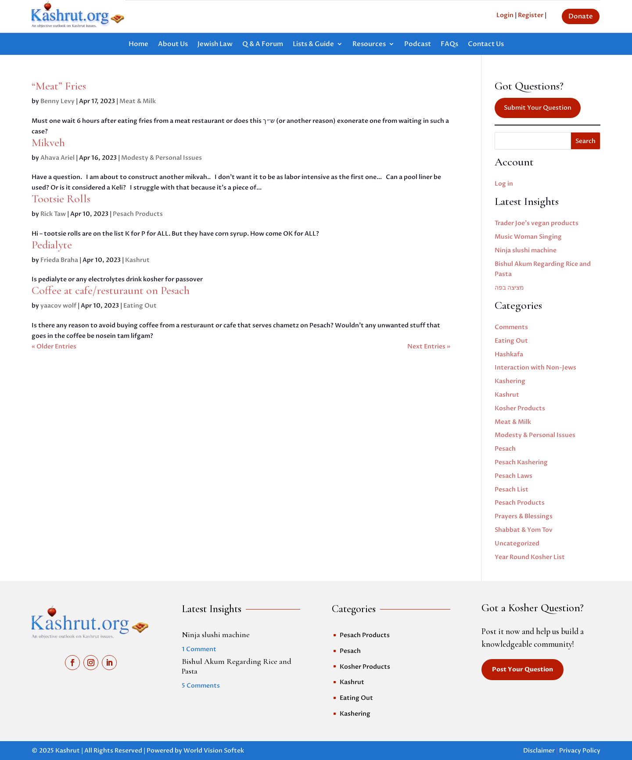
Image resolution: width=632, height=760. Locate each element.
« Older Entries (54, 346)
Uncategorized (517, 543)
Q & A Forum (262, 44)
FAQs (449, 44)
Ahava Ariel (57, 158)
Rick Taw (53, 214)
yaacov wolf (58, 305)
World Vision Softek (213, 750)
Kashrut (137, 260)
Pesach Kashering (521, 462)
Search (585, 141)
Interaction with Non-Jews (535, 367)
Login (505, 15)
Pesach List (511, 489)
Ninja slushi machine (526, 250)
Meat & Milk (137, 101)
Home (138, 44)
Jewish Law (215, 44)
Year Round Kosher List (530, 557)
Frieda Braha (59, 260)
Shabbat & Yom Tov (524, 530)
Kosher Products (520, 408)
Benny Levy (57, 101)
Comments (511, 327)
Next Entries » (428, 346)
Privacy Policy (579, 750)
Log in (504, 183)
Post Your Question (522, 669)
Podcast (417, 44)
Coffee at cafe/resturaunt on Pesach (111, 290)
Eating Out (140, 305)
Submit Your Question (537, 108)
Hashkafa (509, 354)
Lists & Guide (313, 44)
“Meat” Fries (59, 86)
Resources (369, 44)
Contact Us (486, 44)
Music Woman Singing (528, 237)
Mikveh (48, 142)
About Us (173, 44)
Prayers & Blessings (524, 516)
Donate (580, 16)
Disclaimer (539, 750)
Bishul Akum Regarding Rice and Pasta (236, 666)
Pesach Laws (513, 476)
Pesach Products (138, 214)
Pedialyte (52, 244)
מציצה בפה (509, 287)
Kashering (510, 381)
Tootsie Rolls (61, 198)
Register (530, 15)
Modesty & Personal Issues (161, 158)
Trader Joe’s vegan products (536, 223)
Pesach (505, 449)
